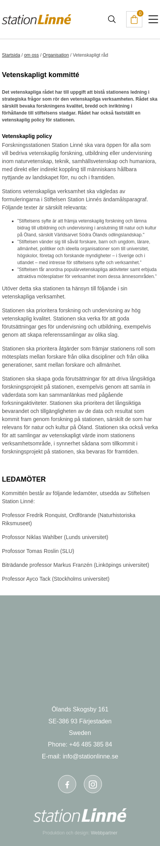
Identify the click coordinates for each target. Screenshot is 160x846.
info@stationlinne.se (90, 756)
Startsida (11, 55)
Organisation (56, 55)
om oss (31, 55)
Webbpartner (104, 833)
